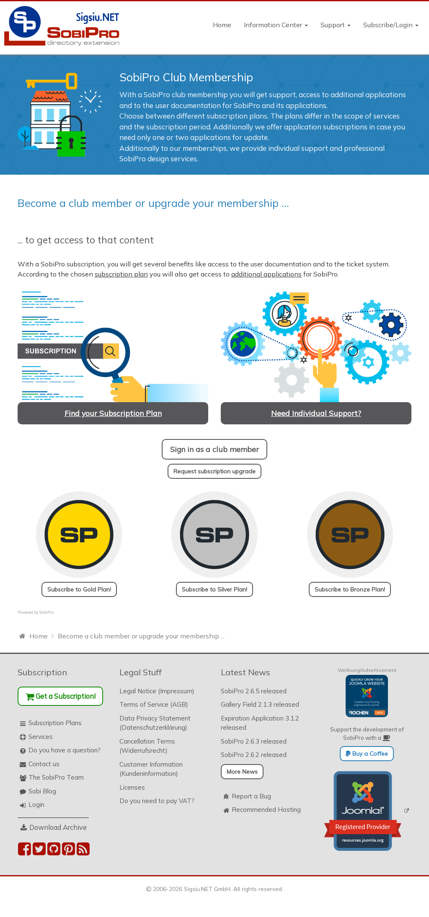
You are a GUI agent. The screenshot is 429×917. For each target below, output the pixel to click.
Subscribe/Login (391, 25)
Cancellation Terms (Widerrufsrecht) (147, 746)
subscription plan (121, 274)
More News (242, 771)
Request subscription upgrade (214, 471)
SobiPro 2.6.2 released (254, 755)
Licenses (132, 787)
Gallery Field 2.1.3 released (260, 704)
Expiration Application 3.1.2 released (260, 723)
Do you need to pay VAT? (156, 801)
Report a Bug (251, 796)
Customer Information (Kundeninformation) (151, 769)
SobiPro (46, 612)
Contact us (43, 764)
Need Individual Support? (316, 413)
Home (222, 25)
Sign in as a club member (214, 449)
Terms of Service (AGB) (153, 704)
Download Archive (58, 827)
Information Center (276, 25)
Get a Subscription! (61, 696)
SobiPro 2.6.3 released (254, 741)
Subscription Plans (55, 723)
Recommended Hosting (266, 810)
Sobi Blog (42, 791)
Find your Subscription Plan (113, 413)
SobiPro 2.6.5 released (254, 691)
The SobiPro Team (56, 777)
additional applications (266, 274)
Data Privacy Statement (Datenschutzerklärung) (155, 723)
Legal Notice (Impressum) (156, 691)
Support (335, 25)
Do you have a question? (64, 750)
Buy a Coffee (367, 753)
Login (36, 805)
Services (40, 737)
